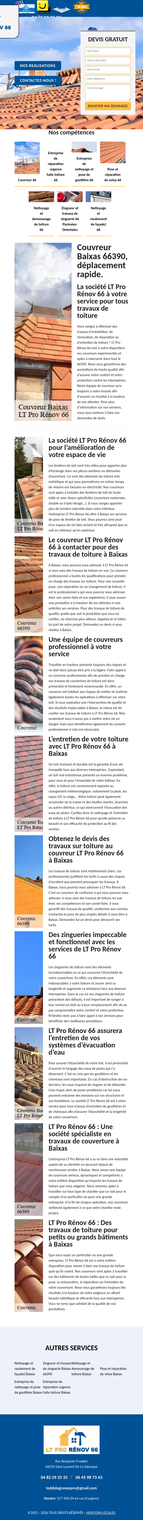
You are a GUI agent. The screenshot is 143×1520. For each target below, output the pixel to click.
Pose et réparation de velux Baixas (113, 1371)
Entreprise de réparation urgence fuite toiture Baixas (57, 1387)
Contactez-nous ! (38, 80)
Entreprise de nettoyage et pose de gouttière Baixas (28, 1387)
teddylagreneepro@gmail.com (71, 1488)
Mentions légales (100, 1513)
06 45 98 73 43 (89, 1477)
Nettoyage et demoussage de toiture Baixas (83, 1368)
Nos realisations (38, 65)
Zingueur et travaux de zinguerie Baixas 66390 (57, 1368)
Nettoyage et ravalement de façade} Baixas (25, 1368)
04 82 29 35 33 (54, 1477)
